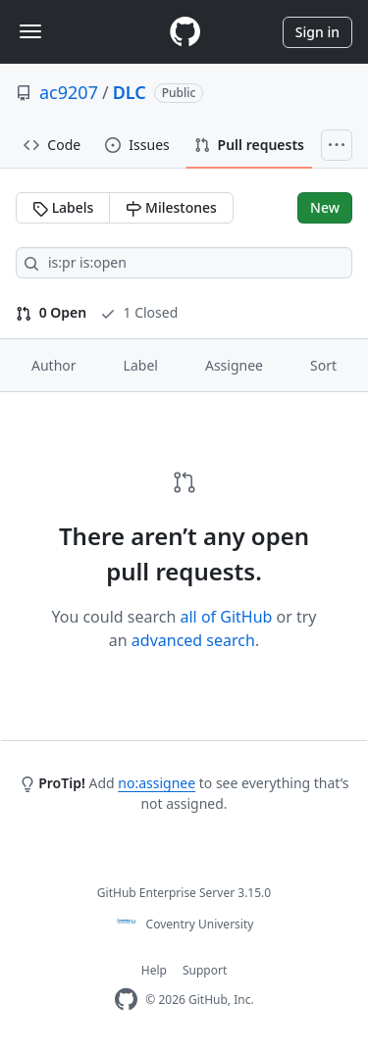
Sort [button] (323, 365)
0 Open (51, 312)
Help (154, 970)
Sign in (317, 32)
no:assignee (156, 783)
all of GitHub (227, 616)
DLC (129, 92)
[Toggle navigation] (30, 31)
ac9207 (68, 92)
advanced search (193, 640)
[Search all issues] (184, 262)
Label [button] (141, 365)
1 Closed (139, 312)
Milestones (171, 207)
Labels (62, 207)
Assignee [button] (234, 365)
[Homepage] (184, 32)
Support (205, 970)
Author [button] (54, 365)
